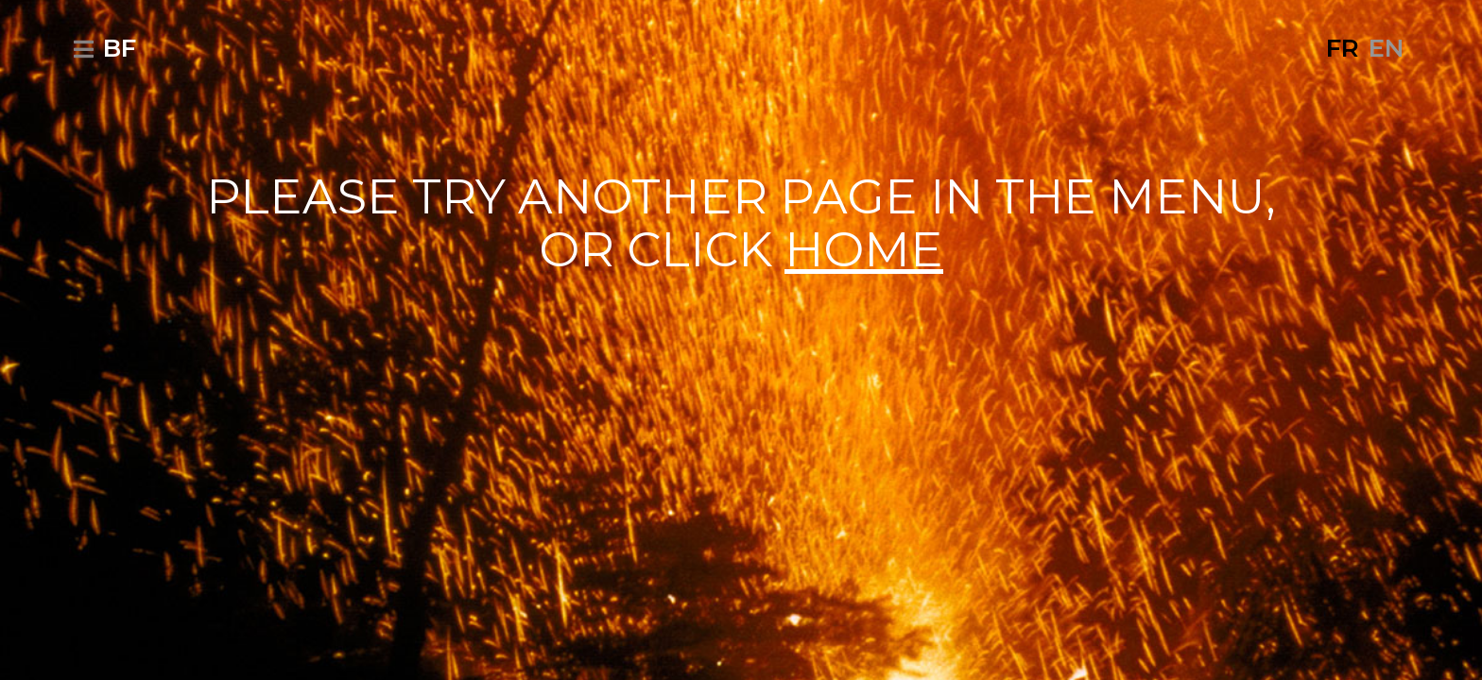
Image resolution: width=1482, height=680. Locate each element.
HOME (863, 249)
